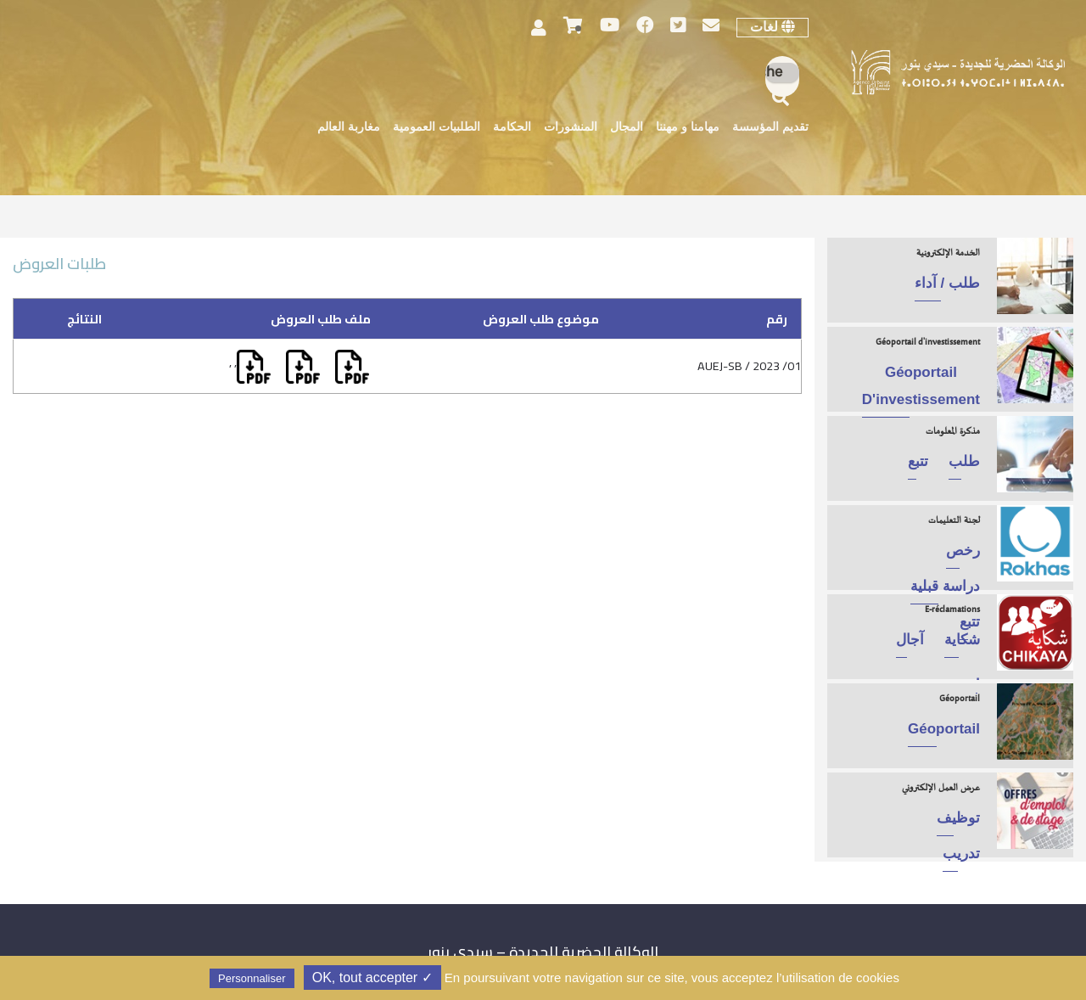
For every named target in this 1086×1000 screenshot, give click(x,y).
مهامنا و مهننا (687, 127)
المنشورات (570, 127)
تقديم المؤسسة (770, 127)
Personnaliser (252, 978)
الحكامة (512, 127)
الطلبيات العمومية (436, 127)
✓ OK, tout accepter (372, 977)
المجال (626, 127)
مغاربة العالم (348, 127)
